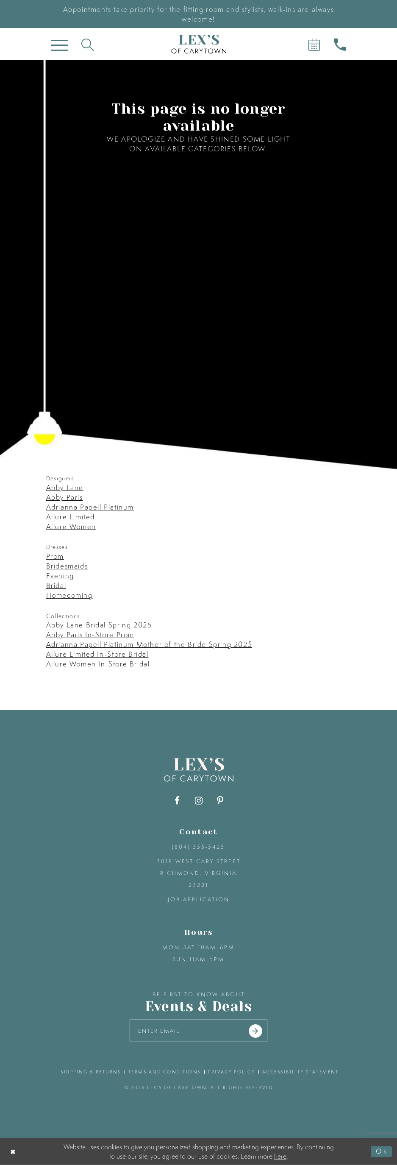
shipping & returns (91, 1072)
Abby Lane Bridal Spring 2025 (99, 625)
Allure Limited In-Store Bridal (97, 654)
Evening (60, 575)
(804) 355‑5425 (198, 846)
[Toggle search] (87, 44)
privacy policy (231, 1072)
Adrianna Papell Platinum (90, 507)
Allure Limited (70, 516)
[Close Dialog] (13, 1151)
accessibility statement (300, 1072)
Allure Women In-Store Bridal (98, 664)
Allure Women (71, 526)
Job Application (199, 899)
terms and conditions (164, 1072)
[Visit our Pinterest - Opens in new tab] (220, 800)
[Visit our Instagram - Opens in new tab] (198, 800)
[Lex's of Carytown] (198, 44)
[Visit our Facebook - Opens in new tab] (176, 800)
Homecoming (69, 595)
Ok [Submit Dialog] (382, 1151)
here (280, 1155)
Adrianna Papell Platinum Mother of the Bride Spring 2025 (149, 644)
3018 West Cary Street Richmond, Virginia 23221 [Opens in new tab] (199, 873)
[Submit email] (255, 1031)
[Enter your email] (198, 1031)
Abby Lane (64, 487)
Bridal (56, 585)
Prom (55, 556)
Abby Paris (64, 497)
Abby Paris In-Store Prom (90, 634)
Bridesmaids (67, 566)
